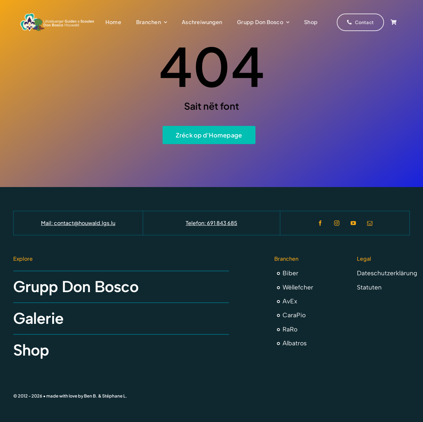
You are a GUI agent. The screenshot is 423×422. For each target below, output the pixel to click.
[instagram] (336, 223)
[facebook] (320, 223)
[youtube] (353, 223)
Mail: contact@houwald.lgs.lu (78, 222)
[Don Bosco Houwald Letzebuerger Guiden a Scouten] (57, 15)
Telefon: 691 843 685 (211, 222)
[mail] (369, 223)
